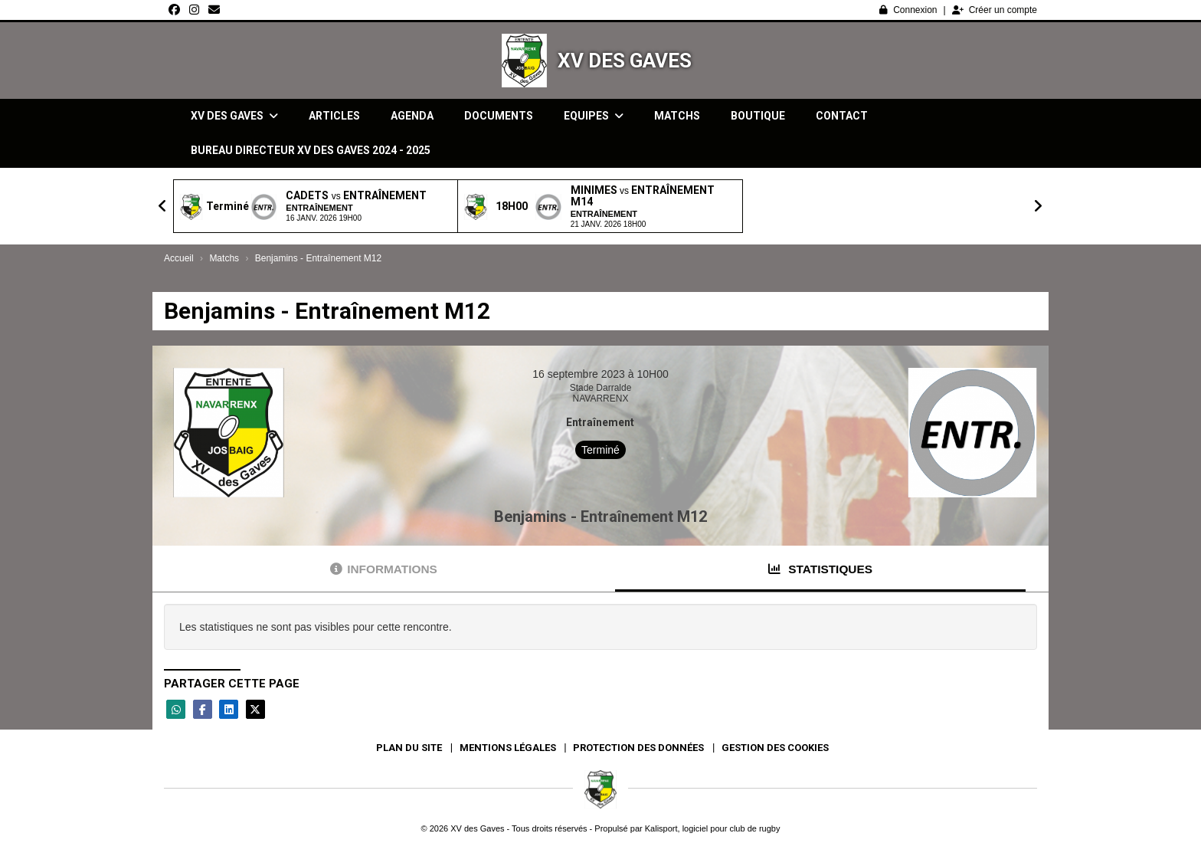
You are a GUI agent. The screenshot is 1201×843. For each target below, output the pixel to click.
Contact (842, 116)
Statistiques (820, 569)
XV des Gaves (625, 60)
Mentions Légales (508, 747)
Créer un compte (994, 10)
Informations (383, 569)
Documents (498, 116)
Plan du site (409, 747)
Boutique (758, 116)
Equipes (593, 116)
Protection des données (638, 747)
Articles (334, 116)
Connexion (908, 10)
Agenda (412, 116)
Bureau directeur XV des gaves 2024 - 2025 (310, 150)
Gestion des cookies (775, 747)
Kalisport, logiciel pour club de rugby (712, 828)
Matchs (677, 116)
